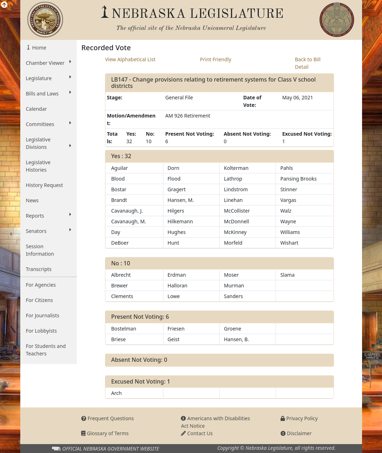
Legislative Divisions (49, 143)
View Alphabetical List (130, 59)
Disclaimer (296, 433)
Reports (49, 215)
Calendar (36, 108)
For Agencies (41, 284)
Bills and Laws (49, 93)
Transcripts (39, 269)
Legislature (49, 78)
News (32, 200)
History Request (44, 185)
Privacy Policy (299, 418)
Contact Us (197, 433)
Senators (49, 230)
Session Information (40, 250)
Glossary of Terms (105, 433)
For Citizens (39, 300)
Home (38, 47)
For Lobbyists (41, 330)
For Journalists (42, 315)
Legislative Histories (38, 166)
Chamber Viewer (49, 62)
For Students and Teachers (46, 350)
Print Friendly (215, 59)
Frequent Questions (107, 418)
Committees (49, 123)
